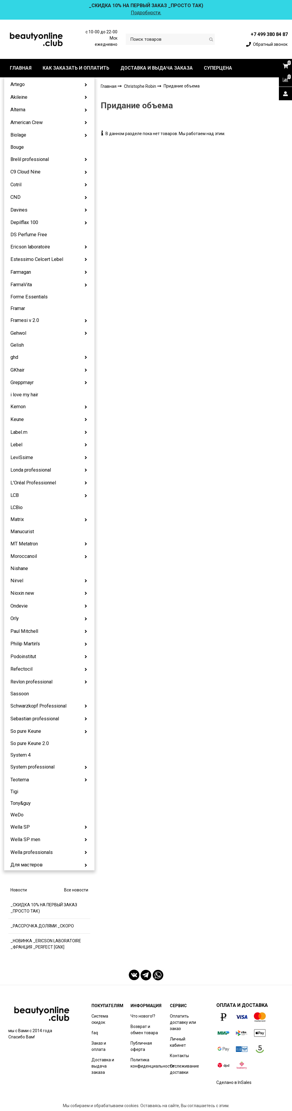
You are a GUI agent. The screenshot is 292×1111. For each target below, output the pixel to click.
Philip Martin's (25, 644)
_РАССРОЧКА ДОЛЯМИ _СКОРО (42, 926)
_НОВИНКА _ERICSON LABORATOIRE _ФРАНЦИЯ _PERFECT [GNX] (45, 943)
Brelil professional (29, 159)
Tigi (14, 791)
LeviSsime (21, 457)
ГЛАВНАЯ (21, 68)
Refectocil (21, 669)
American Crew (26, 122)
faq (94, 1032)
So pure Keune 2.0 (29, 743)
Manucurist (22, 531)
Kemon (18, 406)
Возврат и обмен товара (144, 1029)
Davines (18, 210)
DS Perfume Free (28, 234)
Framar (17, 308)
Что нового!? (143, 1016)
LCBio (16, 507)
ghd (14, 357)
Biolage (18, 135)
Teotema (19, 780)
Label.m (18, 432)
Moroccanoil (23, 556)
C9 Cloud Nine (25, 172)
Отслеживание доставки (184, 1069)
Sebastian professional (34, 719)
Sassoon (19, 694)
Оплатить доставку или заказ (183, 1022)
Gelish (17, 345)
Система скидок (99, 1019)
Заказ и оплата (98, 1046)
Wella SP (20, 827)
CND (15, 197)
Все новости (76, 890)
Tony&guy (20, 803)
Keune (17, 419)
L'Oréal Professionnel (33, 483)
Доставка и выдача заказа (102, 1066)
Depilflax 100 (24, 222)
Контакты (179, 1055)
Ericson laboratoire (30, 247)
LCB (14, 495)
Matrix (17, 519)
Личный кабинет (178, 1042)
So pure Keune (25, 731)
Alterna (17, 109)
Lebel (16, 444)
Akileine (18, 97)
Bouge (17, 147)
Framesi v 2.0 (24, 320)
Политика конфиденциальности (152, 1062)
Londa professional (30, 470)
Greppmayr (22, 382)
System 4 (20, 755)
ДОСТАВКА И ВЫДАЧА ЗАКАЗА (156, 68)
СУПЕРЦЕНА (218, 68)
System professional (32, 767)
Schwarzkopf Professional (38, 706)
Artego (17, 84)
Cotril (15, 184)
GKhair (17, 370)
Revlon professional (31, 682)
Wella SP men (25, 839)
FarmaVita (21, 284)
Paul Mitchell (24, 631)
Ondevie (19, 606)
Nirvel (16, 580)
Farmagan (20, 272)
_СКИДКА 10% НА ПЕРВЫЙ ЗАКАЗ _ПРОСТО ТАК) (43, 907)
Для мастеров (26, 865)
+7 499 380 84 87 (269, 34)
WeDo (17, 815)
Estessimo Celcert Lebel (36, 259)
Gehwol (18, 333)
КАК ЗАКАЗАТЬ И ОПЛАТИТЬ (76, 68)
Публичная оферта (141, 1046)
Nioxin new (22, 593)
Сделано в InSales (233, 1082)
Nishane (19, 568)
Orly (14, 618)
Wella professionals (31, 852)
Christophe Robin (140, 86)
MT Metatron (24, 544)
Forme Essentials (29, 297)
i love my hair (24, 395)
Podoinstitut (23, 656)
